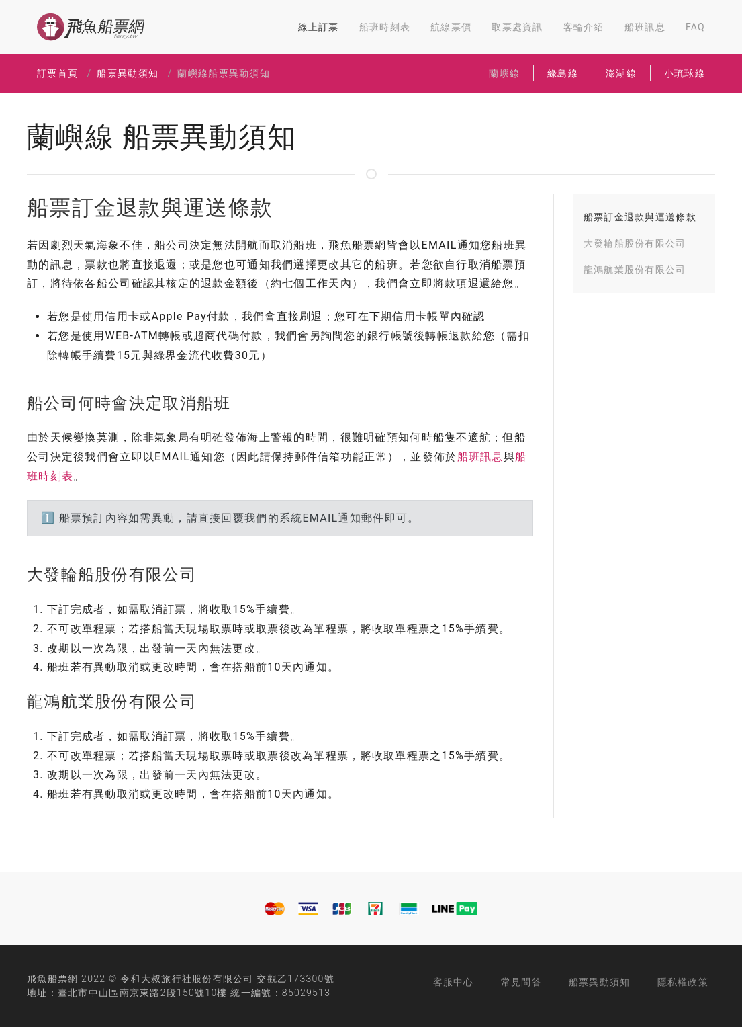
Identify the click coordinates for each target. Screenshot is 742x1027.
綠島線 (562, 73)
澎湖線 (621, 73)
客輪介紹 (583, 27)
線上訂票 (318, 27)
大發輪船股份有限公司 (635, 243)
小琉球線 (684, 73)
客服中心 (453, 982)
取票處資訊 (517, 27)
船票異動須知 (127, 73)
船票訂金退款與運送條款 (640, 217)
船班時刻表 (384, 27)
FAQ (695, 27)
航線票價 (450, 27)
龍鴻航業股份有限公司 (635, 269)
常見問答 (521, 982)
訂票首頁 (57, 73)
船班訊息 (644, 27)
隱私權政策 (682, 982)
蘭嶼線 (504, 73)
